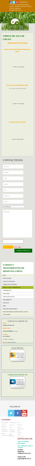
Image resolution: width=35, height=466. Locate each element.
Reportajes (6, 293)
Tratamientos (7, 300)
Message (17, 224)
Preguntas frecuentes (10, 309)
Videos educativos (9, 296)
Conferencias (7, 290)
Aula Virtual (18, 348)
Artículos (6, 303)
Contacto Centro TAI (18, 321)
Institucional (7, 278)
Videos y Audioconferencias (11, 287)
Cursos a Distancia (9, 281)
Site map (19, 424)
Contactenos (23, 2)
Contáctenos (6, 314)
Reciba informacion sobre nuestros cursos (15, 311)
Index (4, 275)
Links (4, 306)
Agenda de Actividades (10, 284)
